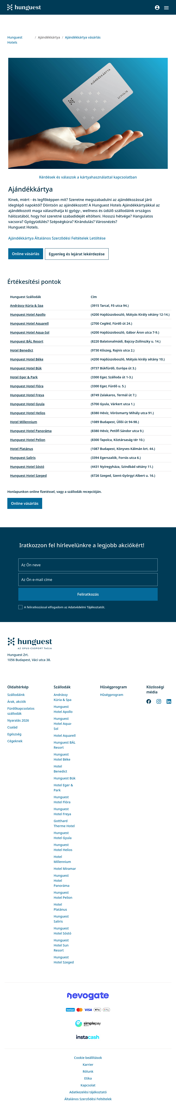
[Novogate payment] (88, 996)
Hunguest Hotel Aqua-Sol (29, 332)
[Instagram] (159, 701)
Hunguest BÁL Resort (26, 341)
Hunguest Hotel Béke (26, 359)
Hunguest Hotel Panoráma (31, 431)
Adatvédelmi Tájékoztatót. (86, 607)
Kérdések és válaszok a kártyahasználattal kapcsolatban (88, 177)
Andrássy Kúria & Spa (26, 305)
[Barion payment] (88, 1010)
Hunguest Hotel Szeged (28, 475)
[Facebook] (148, 701)
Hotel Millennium (23, 422)
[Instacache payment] (88, 1037)
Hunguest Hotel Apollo (28, 314)
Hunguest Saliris (23, 457)
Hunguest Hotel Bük (26, 368)
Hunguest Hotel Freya (27, 395)
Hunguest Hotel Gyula (27, 404)
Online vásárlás (25, 253)
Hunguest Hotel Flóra (26, 386)
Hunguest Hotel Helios (27, 413)
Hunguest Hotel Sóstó (27, 466)
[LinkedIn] (169, 701)
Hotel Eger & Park (24, 377)
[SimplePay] (88, 1023)
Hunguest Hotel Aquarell (29, 323)
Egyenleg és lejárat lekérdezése (77, 254)
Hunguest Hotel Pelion (27, 440)
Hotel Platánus (21, 449)
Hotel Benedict (21, 350)
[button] (166, 7)
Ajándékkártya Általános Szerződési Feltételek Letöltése (57, 238)
